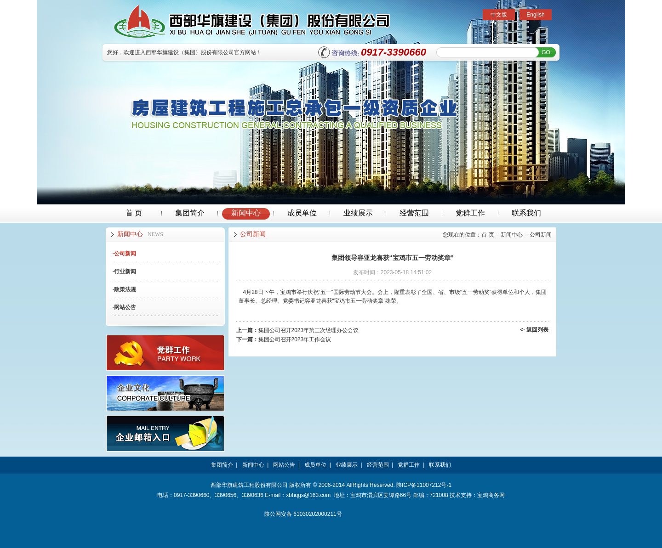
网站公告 (124, 307)
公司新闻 (124, 253)
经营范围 (414, 213)
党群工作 (470, 213)
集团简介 (190, 213)
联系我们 (526, 213)
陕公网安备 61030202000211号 (303, 514)
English (535, 14)
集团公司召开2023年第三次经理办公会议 (308, 330)
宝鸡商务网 (491, 495)
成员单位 (302, 213)
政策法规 (124, 289)
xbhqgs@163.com (308, 495)
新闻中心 (246, 213)
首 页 (134, 213)
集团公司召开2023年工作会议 (294, 339)
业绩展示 (358, 213)
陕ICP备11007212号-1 (423, 485)
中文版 (499, 14)
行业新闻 (124, 271)
